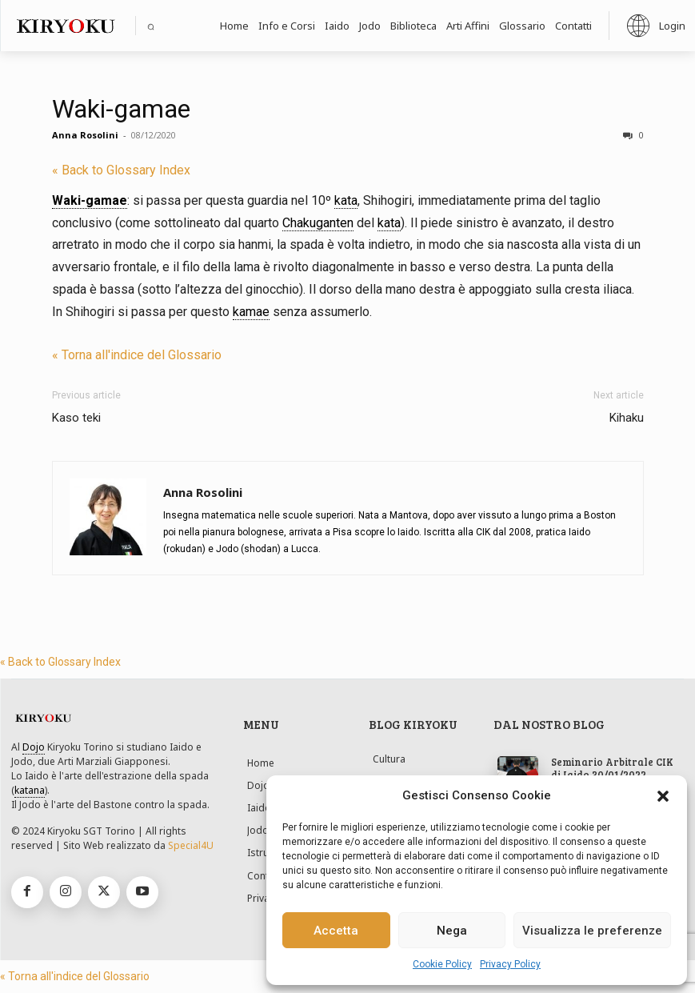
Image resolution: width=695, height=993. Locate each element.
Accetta (336, 930)
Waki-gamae (121, 109)
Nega (452, 930)
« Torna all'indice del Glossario (137, 354)
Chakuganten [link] (317, 222)
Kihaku (626, 417)
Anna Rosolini (85, 135)
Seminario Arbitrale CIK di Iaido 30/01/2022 (606, 768)
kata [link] (345, 200)
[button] (663, 796)
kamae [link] (251, 311)
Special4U (191, 845)
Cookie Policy (442, 964)
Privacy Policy (510, 964)
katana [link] (29, 790)
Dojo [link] (33, 747)
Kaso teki (76, 417)
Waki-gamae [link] (89, 200)
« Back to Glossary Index (121, 170)
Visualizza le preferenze (592, 930)
